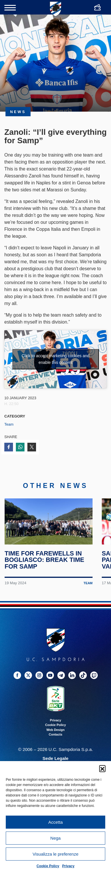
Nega (55, 838)
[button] (102, 768)
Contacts (55, 739)
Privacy (68, 866)
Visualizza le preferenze (55, 854)
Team (9, 424)
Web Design (55, 735)
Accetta (55, 822)
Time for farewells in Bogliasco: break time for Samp (45, 565)
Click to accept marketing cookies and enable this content (55, 359)
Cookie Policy (48, 866)
